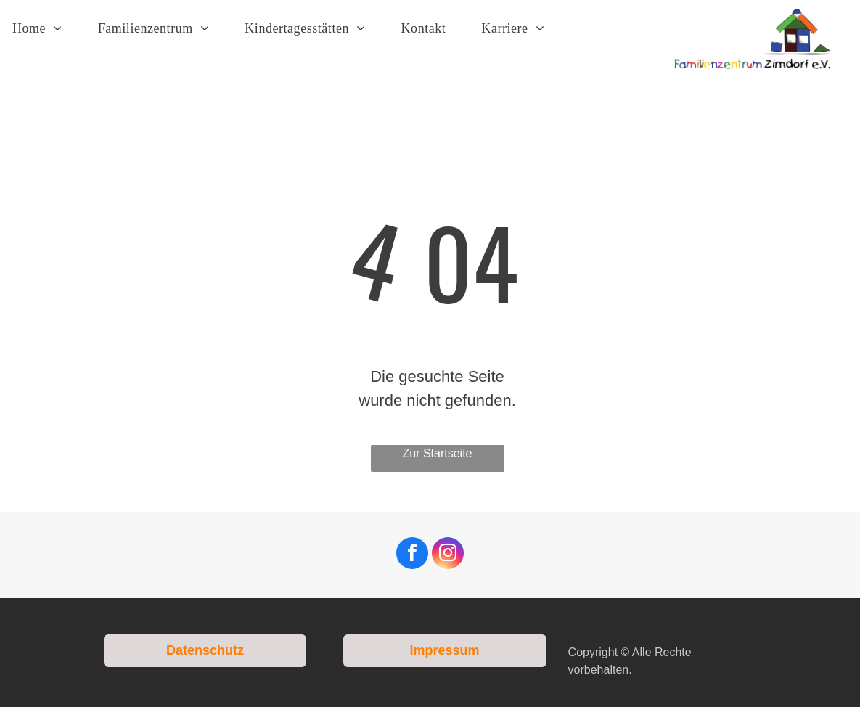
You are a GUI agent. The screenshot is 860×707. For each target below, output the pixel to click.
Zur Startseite (437, 453)
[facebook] (412, 555)
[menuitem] (43, 29)
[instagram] (448, 555)
